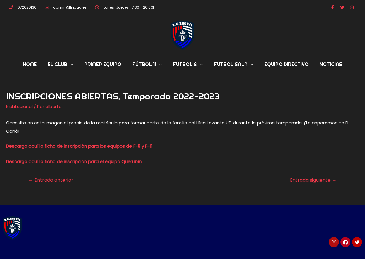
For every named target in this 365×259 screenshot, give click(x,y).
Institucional (19, 106)
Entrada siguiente (313, 180)
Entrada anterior (50, 180)
